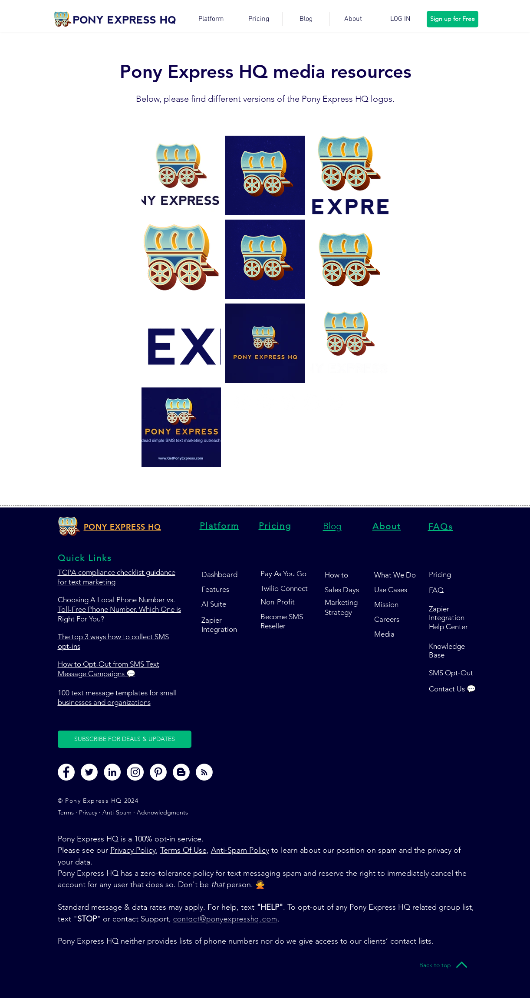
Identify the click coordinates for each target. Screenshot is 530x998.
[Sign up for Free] (452, 19)
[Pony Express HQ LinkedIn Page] (112, 772)
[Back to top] (435, 965)
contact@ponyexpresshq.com (225, 918)
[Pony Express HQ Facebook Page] (66, 772)
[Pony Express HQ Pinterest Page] (158, 772)
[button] (124, 739)
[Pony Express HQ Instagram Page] (135, 772)
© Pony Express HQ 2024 (98, 800)
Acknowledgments (162, 812)
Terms (67, 812)
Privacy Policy (133, 850)
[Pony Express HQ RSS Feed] (204, 772)
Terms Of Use (183, 850)
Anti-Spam (117, 812)
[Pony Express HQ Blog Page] (181, 772)
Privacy (88, 812)
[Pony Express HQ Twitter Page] (89, 772)
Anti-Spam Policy (240, 850)
